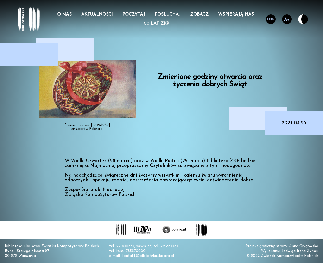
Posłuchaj (168, 14)
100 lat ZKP (155, 24)
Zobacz (199, 14)
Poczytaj (133, 14)
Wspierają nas (236, 14)
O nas (64, 14)
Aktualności (97, 14)
